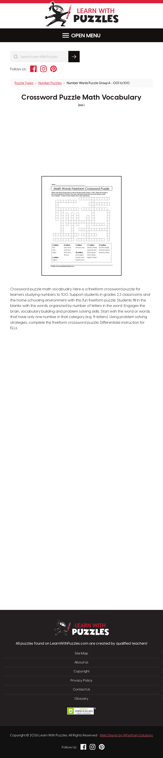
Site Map (81, 653)
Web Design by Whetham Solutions (126, 735)
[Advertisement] (60, 401)
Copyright (81, 671)
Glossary (81, 699)
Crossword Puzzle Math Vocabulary (81, 97)
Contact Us (81, 689)
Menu (81, 35)
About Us (81, 662)
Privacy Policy (81, 680)
